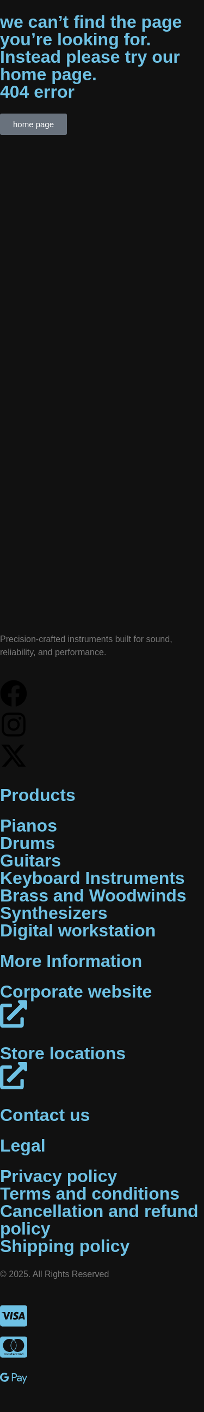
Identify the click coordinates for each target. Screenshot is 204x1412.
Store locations (63, 1053)
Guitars (30, 860)
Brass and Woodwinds (93, 895)
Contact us (45, 1115)
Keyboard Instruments (92, 878)
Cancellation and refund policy (99, 1219)
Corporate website (76, 991)
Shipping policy (64, 1246)
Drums (27, 843)
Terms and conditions (90, 1193)
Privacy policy (58, 1176)
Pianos (28, 825)
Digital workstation (78, 930)
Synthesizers (53, 913)
